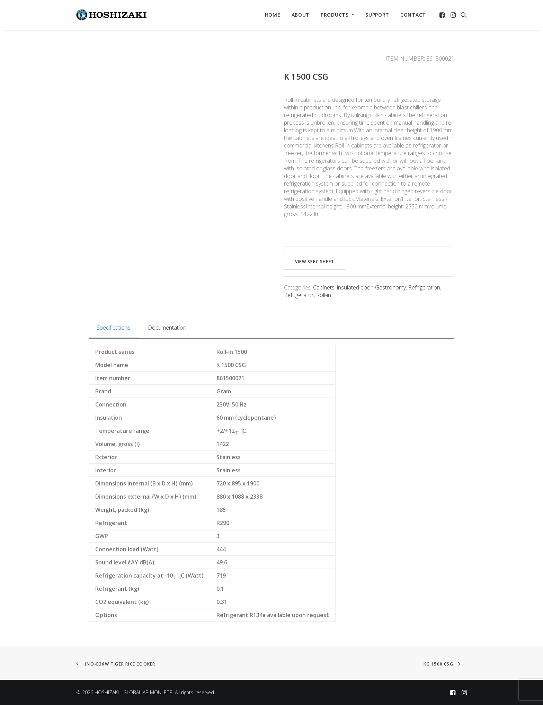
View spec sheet (314, 262)
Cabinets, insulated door (343, 287)
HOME (273, 14)
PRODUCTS (337, 14)
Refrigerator (299, 295)
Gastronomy (390, 287)
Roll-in (323, 295)
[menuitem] (272, 15)
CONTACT (413, 14)
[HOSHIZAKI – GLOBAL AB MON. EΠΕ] (111, 14)
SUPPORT (377, 14)
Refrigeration (424, 287)
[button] (442, 15)
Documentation (167, 327)
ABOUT (301, 14)
